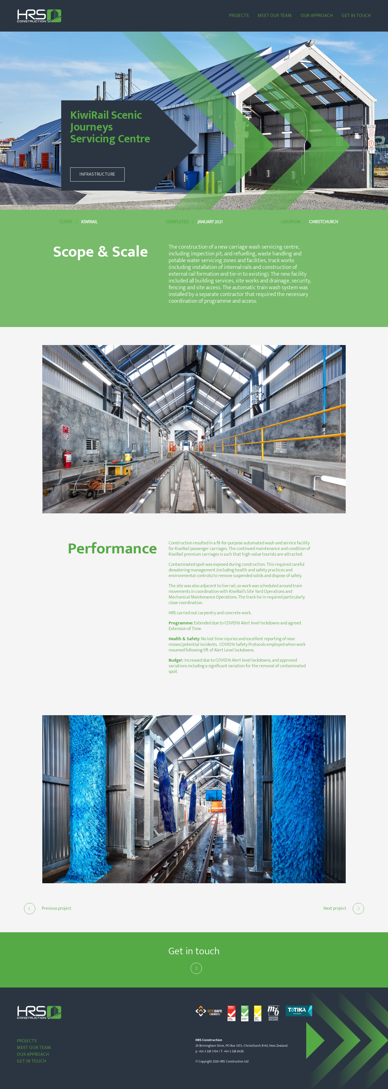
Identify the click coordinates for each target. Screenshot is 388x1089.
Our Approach (317, 15)
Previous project (47, 908)
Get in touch (356, 15)
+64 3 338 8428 (234, 1051)
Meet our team (275, 15)
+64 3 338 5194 (208, 1051)
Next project (343, 908)
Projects (239, 15)
